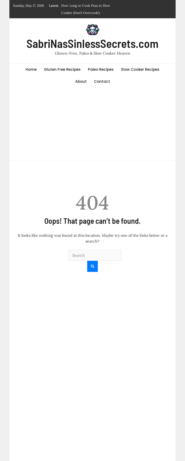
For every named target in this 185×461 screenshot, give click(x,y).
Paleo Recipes (101, 69)
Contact (102, 81)
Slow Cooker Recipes (140, 69)
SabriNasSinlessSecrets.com (92, 43)
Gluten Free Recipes (62, 69)
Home (31, 69)
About (81, 81)
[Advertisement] (92, 124)
